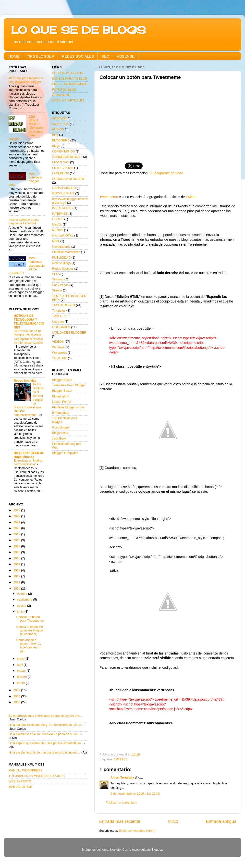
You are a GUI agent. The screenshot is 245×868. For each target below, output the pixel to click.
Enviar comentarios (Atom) (137, 830)
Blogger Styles (62, 380)
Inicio (173, 821)
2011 (17, 582)
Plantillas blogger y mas (68, 407)
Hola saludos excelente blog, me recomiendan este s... (46, 725)
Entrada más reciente (119, 821)
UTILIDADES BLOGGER (69, 332)
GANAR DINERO (64, 188)
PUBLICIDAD (61, 257)
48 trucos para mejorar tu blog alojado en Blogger (26, 80)
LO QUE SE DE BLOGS (78, 30)
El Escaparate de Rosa (165, 173)
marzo (22, 670)
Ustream (58, 321)
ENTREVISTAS (63, 168)
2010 (17, 588)
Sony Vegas (60, 285)
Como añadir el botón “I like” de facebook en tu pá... (28, 645)
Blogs (56, 146)
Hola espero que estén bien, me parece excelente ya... (46, 743)
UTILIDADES (61, 327)
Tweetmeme (108, 197)
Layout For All (61, 401)
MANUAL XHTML (21, 787)
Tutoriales (59, 310)
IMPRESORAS (62, 208)
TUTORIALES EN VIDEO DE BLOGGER (37, 776)
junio (20, 611)
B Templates (60, 413)
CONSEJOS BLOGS (66, 157)
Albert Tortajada (122, 777)
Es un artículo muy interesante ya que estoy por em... (45, 715)
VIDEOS (58, 341)
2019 (17, 534)
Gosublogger (61, 427)
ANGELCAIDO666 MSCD (69, 84)
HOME (13, 56)
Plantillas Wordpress (66, 252)
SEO (105, 56)
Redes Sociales (25, 380)
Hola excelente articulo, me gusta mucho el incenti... (44, 752)
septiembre (25, 599)
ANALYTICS (60, 124)
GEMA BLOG (61, 95)
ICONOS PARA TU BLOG (69, 78)
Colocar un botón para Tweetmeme (30, 618)
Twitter (191, 197)
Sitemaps (58, 279)
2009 (17, 690)
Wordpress (59, 352)
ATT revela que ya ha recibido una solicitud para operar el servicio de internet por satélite (28, 336)
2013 (17, 570)
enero (21, 683)
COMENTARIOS (63, 151)
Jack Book (59, 438)
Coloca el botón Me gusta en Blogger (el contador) (29, 630)
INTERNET (60, 213)
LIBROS (57, 219)
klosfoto (115, 849)
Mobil (56, 241)
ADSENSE (126, 56)
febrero (22, 677)
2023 (17, 510)
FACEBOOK (60, 173)
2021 (17, 522)
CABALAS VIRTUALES (68, 100)
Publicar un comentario (121, 802)
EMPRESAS (60, 162)
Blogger (157, 849)
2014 (17, 564)
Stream (57, 290)
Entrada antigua (221, 821)
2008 (17, 696)
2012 (17, 576)
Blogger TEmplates (65, 453)
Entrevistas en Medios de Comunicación (28, 462)
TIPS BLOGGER (40, 56)
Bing (55, 135)
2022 (17, 516)
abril (20, 665)
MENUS (57, 230)
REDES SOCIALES (78, 56)
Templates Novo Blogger (69, 385)
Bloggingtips (60, 396)
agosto (22, 605)
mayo (21, 658)
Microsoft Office (63, 235)
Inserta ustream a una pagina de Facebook (24, 221)
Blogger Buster (62, 390)
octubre (22, 593)
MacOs (57, 224)
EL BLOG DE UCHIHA (67, 73)
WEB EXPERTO (20, 781)
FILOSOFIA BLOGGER (68, 179)
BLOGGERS (61, 140)
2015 (17, 558)
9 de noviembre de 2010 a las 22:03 (135, 793)
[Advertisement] (167, 119)
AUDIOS (58, 129)
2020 (17, 528)
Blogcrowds (60, 433)
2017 (17, 546)
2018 (17, 540)
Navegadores (61, 246)
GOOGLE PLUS (63, 193)
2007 (17, 702)
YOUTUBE (59, 358)
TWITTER (121, 759)
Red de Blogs (61, 263)
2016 (17, 552)
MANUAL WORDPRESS (25, 770)
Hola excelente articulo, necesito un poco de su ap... (44, 734)
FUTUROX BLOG (64, 89)
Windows (58, 347)
